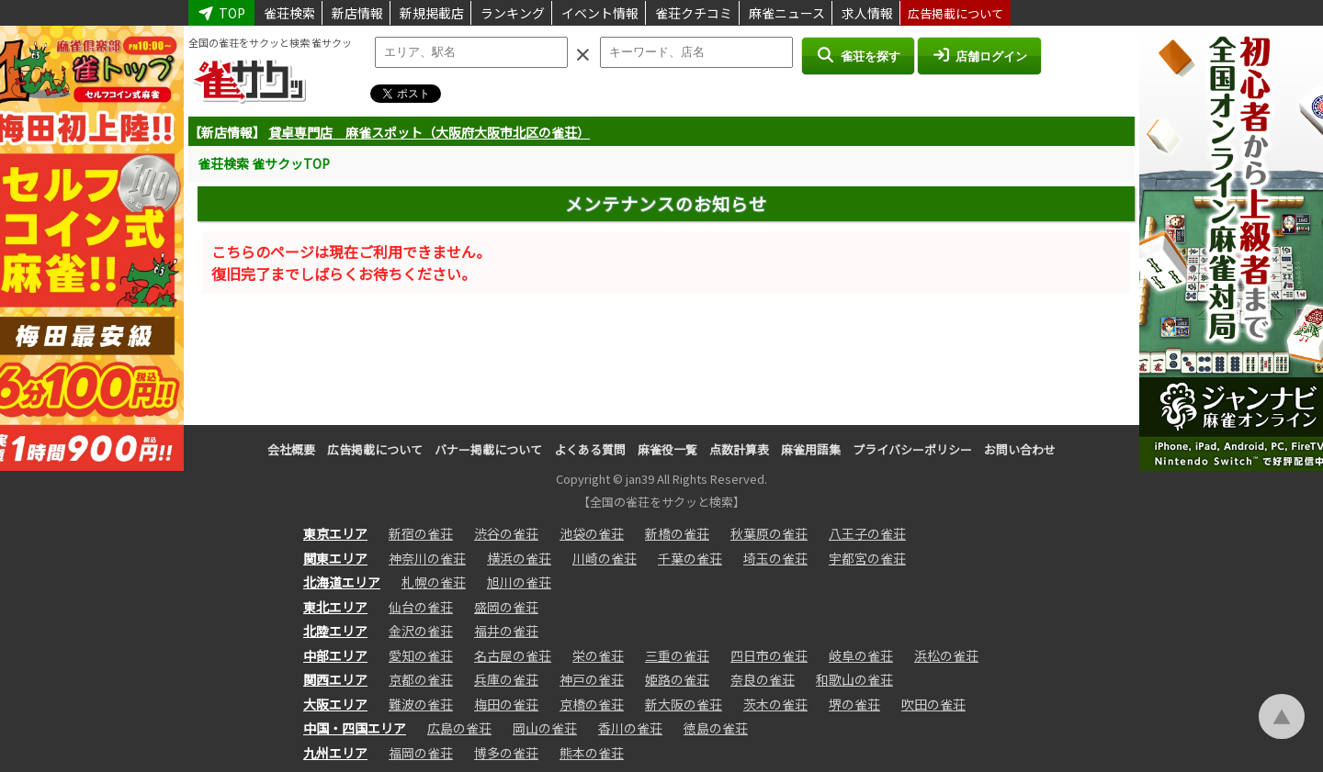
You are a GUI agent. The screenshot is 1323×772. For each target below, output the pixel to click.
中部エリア (335, 655)
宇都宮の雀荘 (867, 558)
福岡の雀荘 (421, 753)
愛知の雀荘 (421, 655)
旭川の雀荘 (519, 582)
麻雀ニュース (787, 13)
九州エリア (335, 753)
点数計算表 (739, 449)
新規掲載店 (432, 13)
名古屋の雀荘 (512, 655)
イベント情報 (600, 13)
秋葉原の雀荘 (769, 533)
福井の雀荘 (506, 630)
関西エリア (335, 679)
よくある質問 (590, 449)
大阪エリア (335, 704)
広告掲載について (955, 13)
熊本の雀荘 (592, 753)
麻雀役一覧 (667, 449)
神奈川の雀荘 (427, 558)
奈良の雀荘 (762, 679)
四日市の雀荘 (769, 655)
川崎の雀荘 (604, 558)
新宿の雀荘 (421, 533)
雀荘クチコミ (693, 13)
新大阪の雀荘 (683, 704)
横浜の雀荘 (519, 558)
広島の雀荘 (459, 728)
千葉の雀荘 (690, 558)
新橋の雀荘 (677, 533)
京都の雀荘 (421, 679)
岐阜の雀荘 (861, 655)
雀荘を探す (857, 55)
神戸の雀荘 (592, 679)
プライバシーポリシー (912, 449)
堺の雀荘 (854, 704)
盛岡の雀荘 (506, 607)
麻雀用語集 (811, 449)
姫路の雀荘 (677, 679)
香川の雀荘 (630, 728)
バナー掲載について (488, 449)
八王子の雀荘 (867, 533)
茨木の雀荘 (775, 704)
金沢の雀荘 (421, 630)
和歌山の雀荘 (854, 679)
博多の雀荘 (506, 753)
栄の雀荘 (598, 655)
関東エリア (335, 558)
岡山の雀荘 (545, 728)
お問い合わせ (1020, 449)
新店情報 (357, 13)
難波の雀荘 (421, 704)
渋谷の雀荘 (506, 533)
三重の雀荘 (677, 655)
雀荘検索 (289, 13)
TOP (221, 13)
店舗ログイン (979, 55)
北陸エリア (335, 630)
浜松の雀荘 (946, 655)
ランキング (513, 13)
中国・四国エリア (354, 728)
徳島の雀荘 (716, 728)
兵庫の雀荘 (506, 679)
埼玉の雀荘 (775, 558)
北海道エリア (341, 582)
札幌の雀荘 (433, 582)
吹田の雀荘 (933, 704)
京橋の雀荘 (592, 704)
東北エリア (335, 607)
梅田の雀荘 (506, 704)
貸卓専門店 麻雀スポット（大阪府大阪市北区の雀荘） (429, 132)
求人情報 (867, 13)
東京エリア (335, 533)
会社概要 (291, 449)
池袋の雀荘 (592, 533)
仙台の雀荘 (421, 607)
